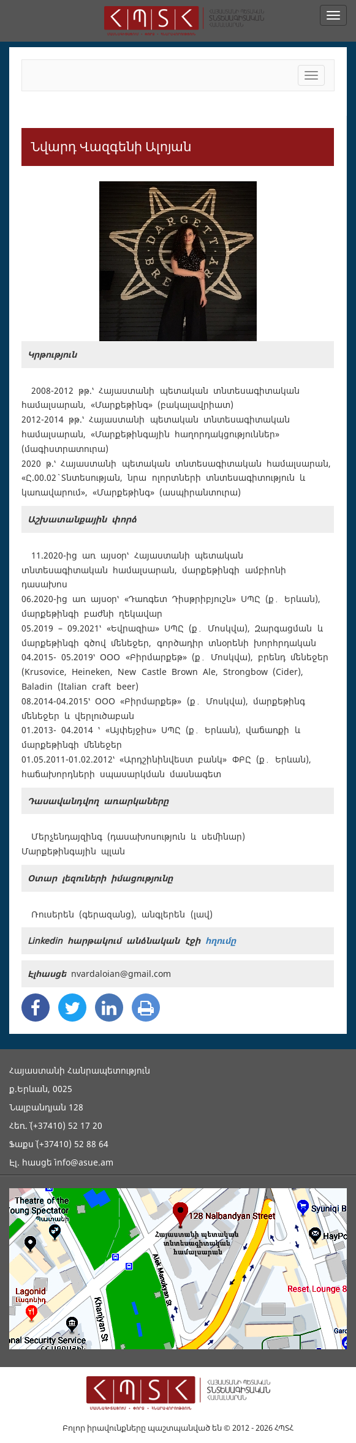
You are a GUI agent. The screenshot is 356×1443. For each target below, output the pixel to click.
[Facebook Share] (35, 1007)
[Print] (146, 1007)
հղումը (220, 940)
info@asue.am (84, 1162)
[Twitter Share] (72, 1007)
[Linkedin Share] (109, 1007)
